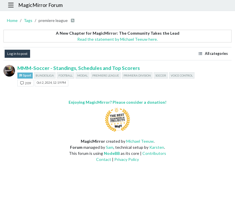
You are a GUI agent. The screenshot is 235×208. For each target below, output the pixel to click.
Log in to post (17, 53)
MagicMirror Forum (40, 5)
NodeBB (112, 153)
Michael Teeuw (140, 141)
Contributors (154, 153)
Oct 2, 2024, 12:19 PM (51, 82)
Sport (25, 75)
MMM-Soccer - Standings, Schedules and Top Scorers (78, 68)
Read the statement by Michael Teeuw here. (117, 39)
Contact (103, 159)
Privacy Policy (126, 159)
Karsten (156, 147)
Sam (109, 147)
